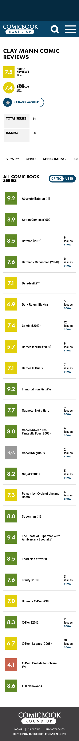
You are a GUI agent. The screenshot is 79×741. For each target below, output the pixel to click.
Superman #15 (31, 516)
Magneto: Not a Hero (35, 410)
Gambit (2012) (31, 325)
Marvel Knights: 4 (33, 453)
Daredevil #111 (31, 283)
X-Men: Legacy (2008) (37, 643)
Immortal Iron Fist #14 (36, 389)
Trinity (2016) (30, 580)
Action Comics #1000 (36, 219)
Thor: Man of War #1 (35, 559)
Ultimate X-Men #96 (35, 601)
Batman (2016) (31, 241)
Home (18, 729)
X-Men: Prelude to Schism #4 (39, 664)
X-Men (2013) (30, 622)
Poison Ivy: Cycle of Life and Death (40, 495)
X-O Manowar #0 (33, 686)
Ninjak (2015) (31, 474)
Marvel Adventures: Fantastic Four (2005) (36, 431)
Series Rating (54, 159)
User (69, 179)
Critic (56, 179)
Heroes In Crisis (32, 368)
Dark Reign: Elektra (35, 304)
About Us (34, 729)
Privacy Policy (55, 729)
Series (31, 159)
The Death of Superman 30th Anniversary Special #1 (41, 537)
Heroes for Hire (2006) (36, 347)
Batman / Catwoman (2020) (40, 262)
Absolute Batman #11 (36, 198)
